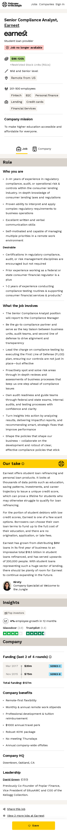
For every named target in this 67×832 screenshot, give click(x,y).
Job (21, 149)
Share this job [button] (14, 809)
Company (41, 149)
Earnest (11, 25)
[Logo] (12, 4)
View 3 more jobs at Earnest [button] (23, 815)
